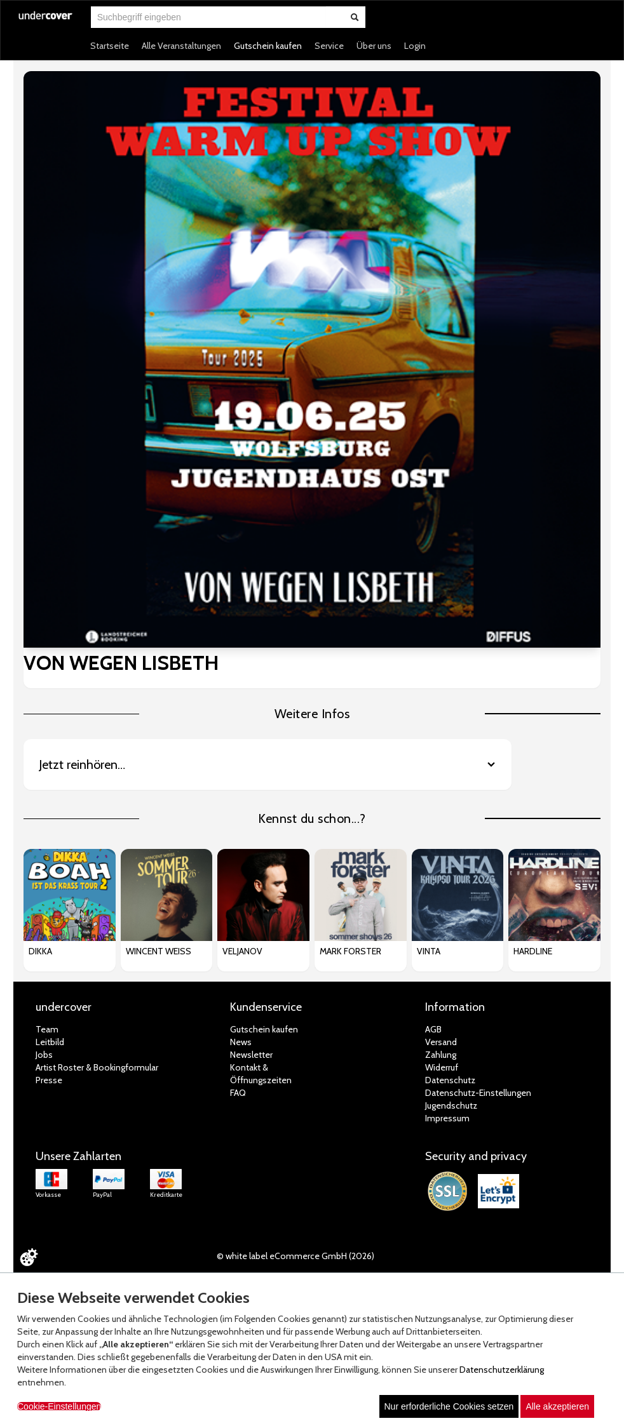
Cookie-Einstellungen (59, 1406)
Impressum (447, 1118)
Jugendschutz (451, 1105)
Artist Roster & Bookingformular (97, 1067)
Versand (441, 1042)
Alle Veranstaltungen (181, 45)
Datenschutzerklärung (501, 1369)
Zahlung (440, 1054)
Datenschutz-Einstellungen (478, 1092)
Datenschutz (450, 1080)
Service (329, 45)
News (241, 1042)
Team (47, 1029)
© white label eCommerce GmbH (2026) (295, 1256)
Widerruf (441, 1067)
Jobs (44, 1054)
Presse (49, 1080)
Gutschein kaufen (268, 45)
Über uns (373, 45)
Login (415, 45)
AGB (433, 1029)
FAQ (238, 1092)
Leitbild (50, 1042)
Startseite (109, 45)
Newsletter (251, 1054)
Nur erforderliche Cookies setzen (449, 1406)
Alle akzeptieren (557, 1406)
